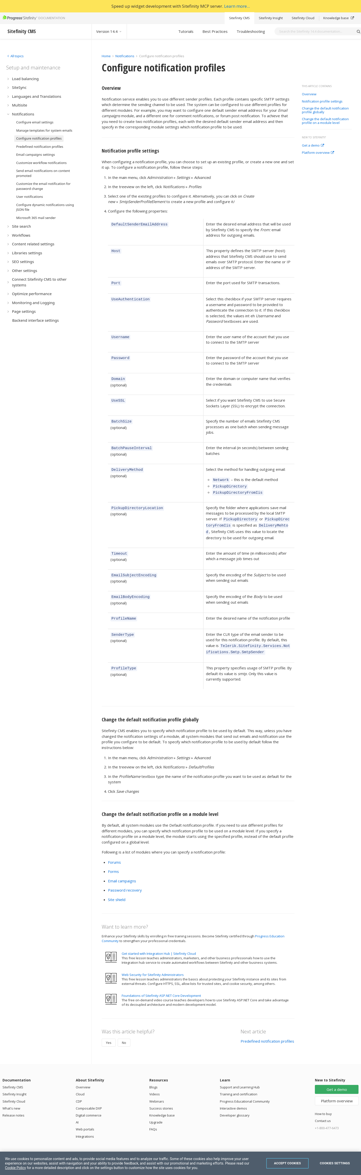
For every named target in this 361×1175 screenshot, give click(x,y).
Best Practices (215, 31)
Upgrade (156, 1111)
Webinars (156, 1090)
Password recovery (125, 878)
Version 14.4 (109, 31)
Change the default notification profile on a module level (325, 121)
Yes (108, 1031)
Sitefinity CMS (239, 18)
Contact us (323, 1109)
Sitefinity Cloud (303, 18)
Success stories (161, 1097)
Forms (113, 860)
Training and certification (238, 1083)
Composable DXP (89, 1097)
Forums (114, 851)
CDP (79, 1090)
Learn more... (237, 6)
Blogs (153, 1076)
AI (77, 1111)
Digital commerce (88, 1104)
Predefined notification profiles (267, 1029)
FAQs (153, 1118)
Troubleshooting (251, 31)
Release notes (13, 1104)
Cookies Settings (335, 1163)
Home (106, 56)
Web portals (85, 1118)
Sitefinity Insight (271, 18)
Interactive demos (233, 1097)
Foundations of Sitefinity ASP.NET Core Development (161, 984)
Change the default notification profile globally (325, 110)
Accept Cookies (287, 1163)
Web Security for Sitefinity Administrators (153, 963)
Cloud (80, 1083)
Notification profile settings (322, 102)
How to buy (323, 1102)
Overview (309, 94)
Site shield (116, 888)
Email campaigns (122, 869)
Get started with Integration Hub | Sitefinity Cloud (159, 942)
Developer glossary (235, 1104)
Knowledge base (338, 18)
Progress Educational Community (245, 1090)
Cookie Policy (15, 1168)
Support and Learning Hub (240, 1076)
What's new (11, 1097)
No (124, 1031)
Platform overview (318, 153)
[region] (180, 1163)
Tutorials (185, 31)
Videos (154, 1083)
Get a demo (313, 146)
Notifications (124, 56)
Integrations (85, 1125)
